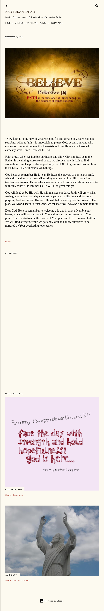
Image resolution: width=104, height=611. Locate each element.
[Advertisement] (52, 361)
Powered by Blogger (52, 601)
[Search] (97, 5)
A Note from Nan (51, 23)
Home (9, 23)
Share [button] (8, 241)
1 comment (18, 495)
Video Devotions (26, 23)
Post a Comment (21, 580)
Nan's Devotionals (20, 12)
